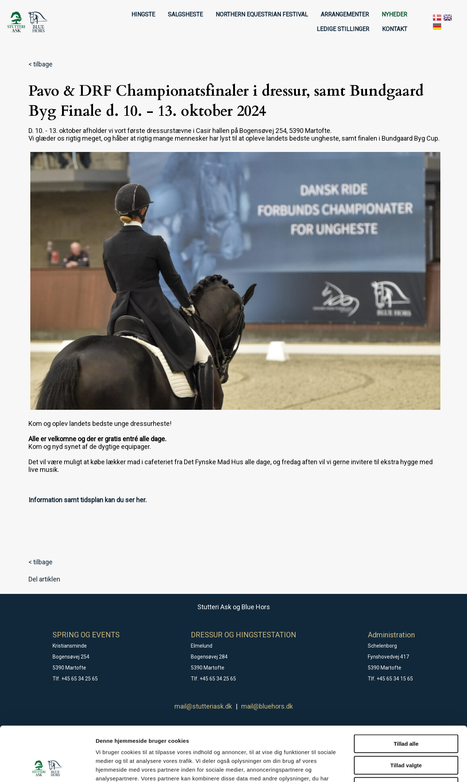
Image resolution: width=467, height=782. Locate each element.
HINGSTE (143, 14)
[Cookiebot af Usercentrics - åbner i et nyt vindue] (47, 767)
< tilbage (40, 64)
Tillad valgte (406, 714)
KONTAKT (394, 29)
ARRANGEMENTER (345, 14)
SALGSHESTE (185, 14)
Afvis (406, 735)
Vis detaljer (379, 767)
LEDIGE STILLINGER (343, 29)
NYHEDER (394, 14)
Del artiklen (44, 579)
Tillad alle (406, 693)
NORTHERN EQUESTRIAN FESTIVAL (262, 14)
